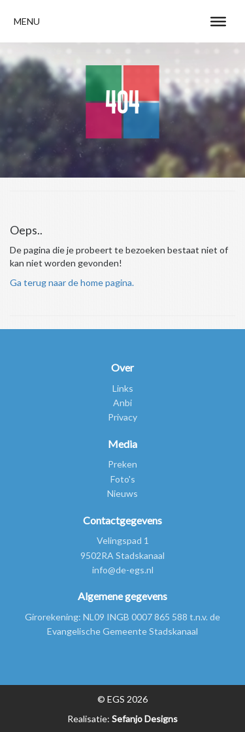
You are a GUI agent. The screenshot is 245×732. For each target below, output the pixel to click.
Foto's (122, 479)
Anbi (122, 402)
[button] (27, 21)
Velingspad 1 (123, 540)
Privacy (122, 416)
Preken (122, 463)
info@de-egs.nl (123, 569)
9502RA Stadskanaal (122, 555)
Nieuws (122, 493)
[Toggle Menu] (218, 20)
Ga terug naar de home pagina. (72, 282)
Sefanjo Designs (144, 718)
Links (122, 388)
